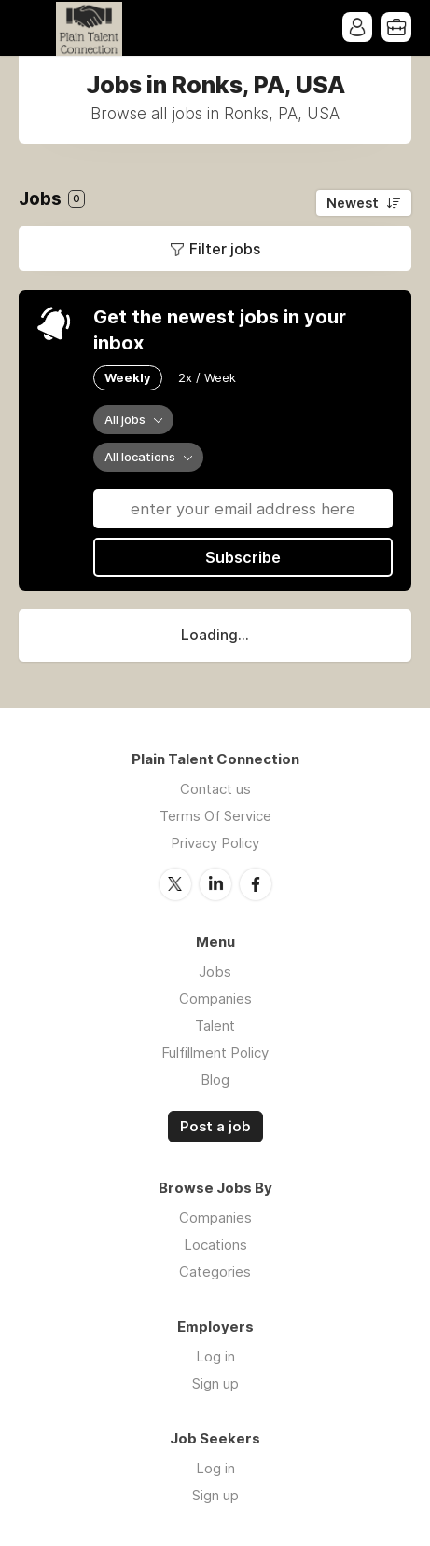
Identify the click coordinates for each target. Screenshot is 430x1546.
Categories (215, 1271)
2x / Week (207, 377)
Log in (215, 1356)
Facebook (255, 884)
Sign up (215, 1383)
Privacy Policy (215, 843)
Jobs (215, 971)
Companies (215, 998)
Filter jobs (224, 248)
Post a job (215, 1126)
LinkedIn (215, 884)
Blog (215, 1079)
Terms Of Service (215, 816)
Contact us (215, 789)
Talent (215, 1025)
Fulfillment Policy (215, 1052)
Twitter (175, 884)
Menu (33, 28)
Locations (215, 1244)
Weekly (127, 377)
